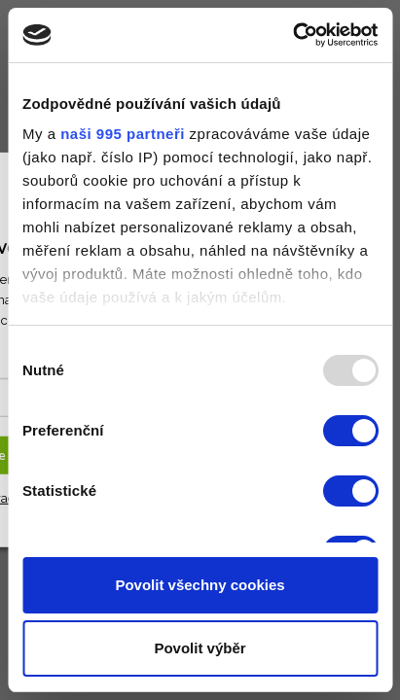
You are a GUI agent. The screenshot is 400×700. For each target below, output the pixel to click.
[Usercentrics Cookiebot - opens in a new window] (292, 35)
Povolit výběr (199, 648)
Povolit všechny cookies (199, 585)
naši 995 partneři (122, 133)
